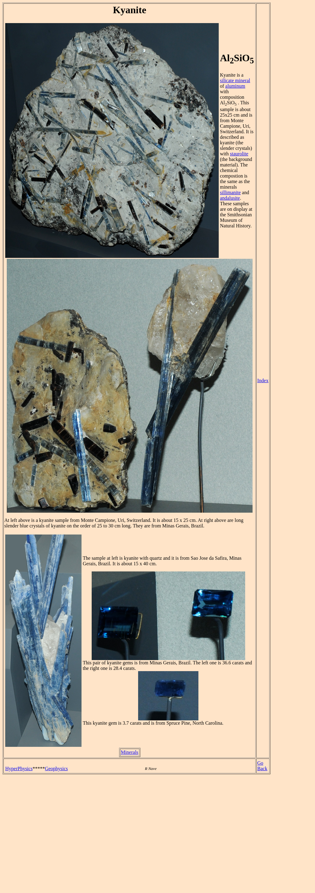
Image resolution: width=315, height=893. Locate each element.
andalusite (230, 198)
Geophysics (56, 768)
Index (262, 380)
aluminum (235, 86)
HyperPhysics (19, 768)
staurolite (239, 153)
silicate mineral (235, 80)
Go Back (262, 765)
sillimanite (230, 192)
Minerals (129, 752)
